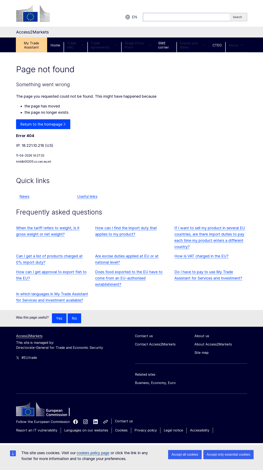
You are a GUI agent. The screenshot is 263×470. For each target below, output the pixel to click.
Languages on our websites (86, 430)
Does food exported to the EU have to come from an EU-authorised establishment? (128, 278)
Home (55, 45)
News (24, 196)
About (236, 45)
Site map (201, 353)
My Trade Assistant (31, 45)
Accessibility (199, 430)
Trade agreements (104, 45)
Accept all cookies (184, 454)
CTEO (217, 45)
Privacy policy (146, 430)
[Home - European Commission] (46, 410)
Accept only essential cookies (228, 454)
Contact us (124, 421)
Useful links (87, 196)
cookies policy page (93, 453)
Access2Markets (29, 336)
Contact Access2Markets (155, 344)
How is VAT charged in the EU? (201, 256)
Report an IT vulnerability (36, 430)
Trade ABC (75, 45)
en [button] (131, 17)
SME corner (163, 45)
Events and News (193, 45)
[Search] (238, 17)
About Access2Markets (213, 344)
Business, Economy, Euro (155, 383)
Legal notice (173, 430)
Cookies (121, 430)
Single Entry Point (138, 45)
